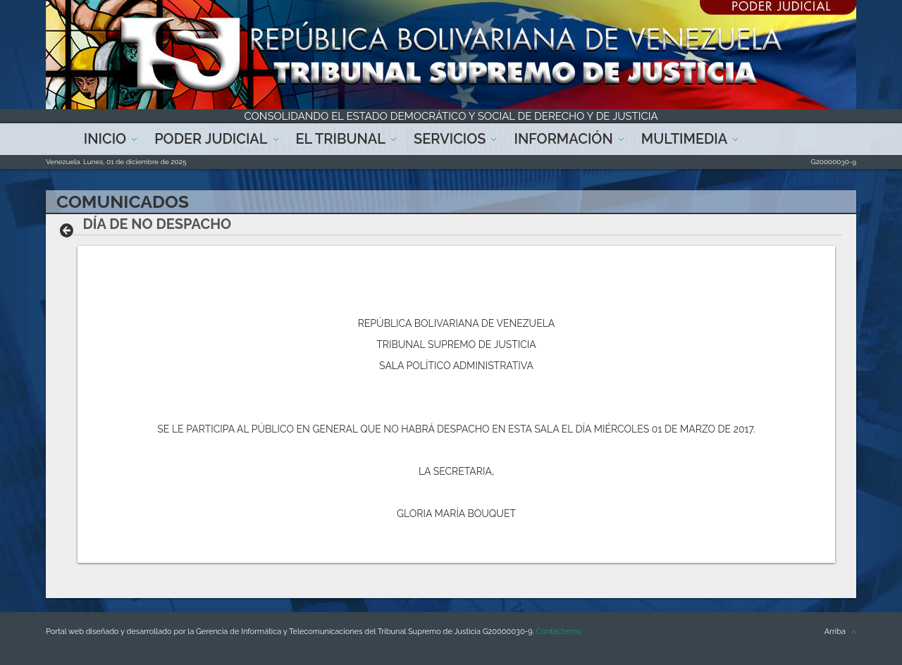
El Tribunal (341, 138)
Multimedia (684, 138)
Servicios (450, 138)
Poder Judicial (210, 138)
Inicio (105, 138)
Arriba (835, 631)
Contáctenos (558, 631)
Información (563, 138)
